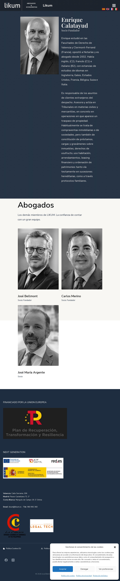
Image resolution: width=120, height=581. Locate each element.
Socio (20, 376)
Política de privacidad (84, 576)
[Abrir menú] (114, 5)
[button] (115, 547)
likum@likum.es (15, 507)
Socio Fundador (25, 300)
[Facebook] (6, 560)
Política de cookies (68, 576)
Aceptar (62, 569)
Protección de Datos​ (100, 576)
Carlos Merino (71, 296)
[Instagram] (13, 560)
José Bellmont (28, 296)
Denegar (84, 569)
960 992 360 (32, 507)
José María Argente (31, 372)
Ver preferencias (106, 569)
